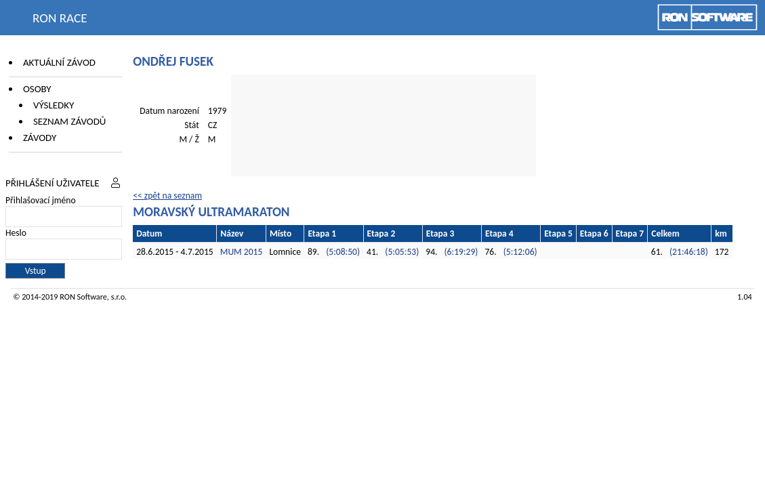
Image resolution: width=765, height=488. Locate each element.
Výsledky (53, 105)
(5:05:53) (402, 252)
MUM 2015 (241, 252)
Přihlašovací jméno (40, 200)
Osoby (37, 89)
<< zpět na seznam (167, 195)
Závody (39, 137)
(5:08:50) (343, 252)
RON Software (83, 296)
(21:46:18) (688, 252)
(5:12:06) (520, 252)
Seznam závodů (69, 121)
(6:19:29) (461, 252)
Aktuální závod (59, 62)
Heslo (15, 233)
